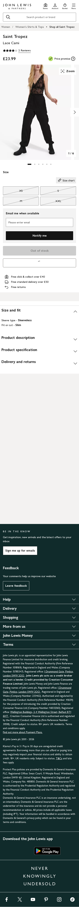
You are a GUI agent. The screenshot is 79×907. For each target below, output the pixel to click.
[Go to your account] (55, 6)
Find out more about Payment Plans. (22, 732)
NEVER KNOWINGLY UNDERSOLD (39, 876)
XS (13, 191)
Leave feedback (16, 585)
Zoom (67, 71)
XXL (50, 202)
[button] (73, 6)
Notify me (40, 235)
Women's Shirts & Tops (29, 27)
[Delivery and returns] (39, 363)
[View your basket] (65, 6)
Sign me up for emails (20, 550)
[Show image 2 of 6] (74, 112)
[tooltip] (73, 59)
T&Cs (59, 758)
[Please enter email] (39, 222)
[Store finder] (45, 6)
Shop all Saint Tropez (62, 27)
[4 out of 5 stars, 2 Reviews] (17, 50)
